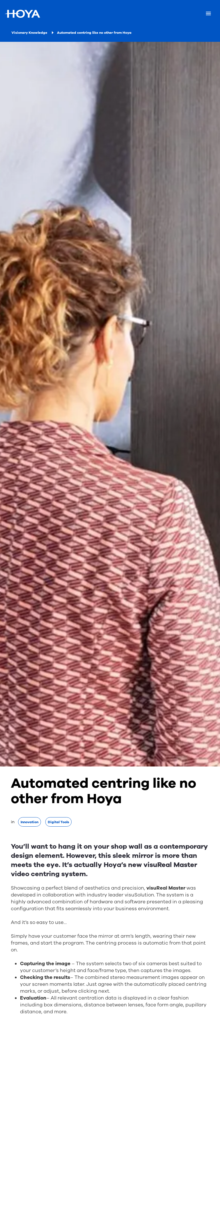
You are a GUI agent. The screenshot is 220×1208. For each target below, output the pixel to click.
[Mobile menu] (208, 13)
